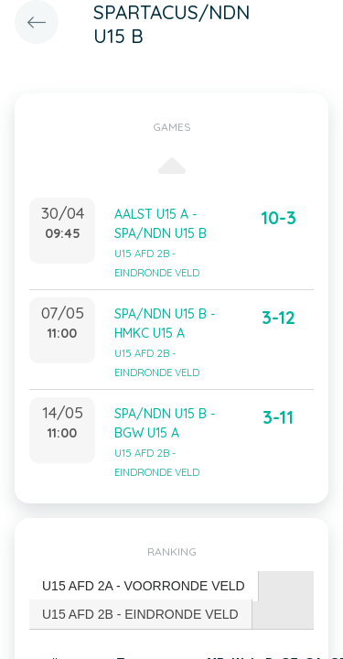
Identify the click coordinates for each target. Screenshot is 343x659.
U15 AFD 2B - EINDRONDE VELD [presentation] (140, 614)
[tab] (144, 586)
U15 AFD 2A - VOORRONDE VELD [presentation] (143, 585)
